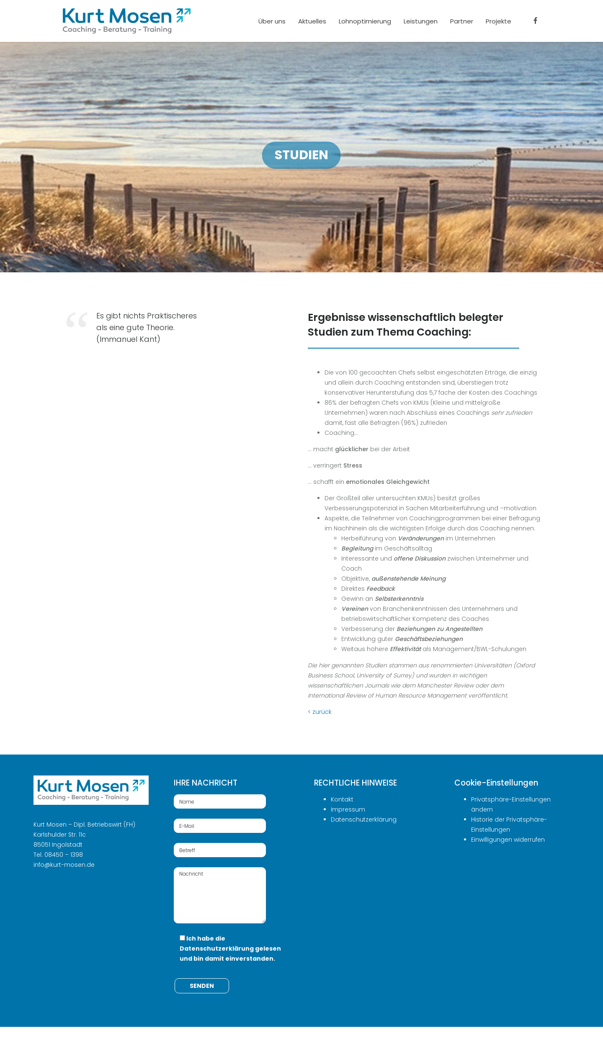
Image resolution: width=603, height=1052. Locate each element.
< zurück (320, 712)
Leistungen (421, 21)
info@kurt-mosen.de (64, 865)
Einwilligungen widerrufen (508, 839)
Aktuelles (312, 21)
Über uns (272, 21)
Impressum (348, 809)
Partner (461, 21)
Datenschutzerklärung (217, 948)
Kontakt (342, 799)
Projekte (498, 21)
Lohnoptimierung (365, 21)
